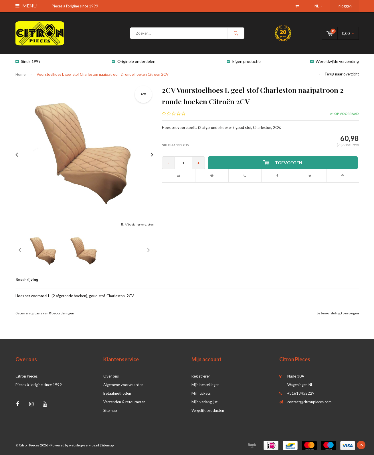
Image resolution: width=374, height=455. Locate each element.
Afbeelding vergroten (139, 224)
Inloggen (344, 6)
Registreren (201, 376)
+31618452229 (300, 393)
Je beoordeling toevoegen (338, 313)
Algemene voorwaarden (123, 384)
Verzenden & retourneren (124, 402)
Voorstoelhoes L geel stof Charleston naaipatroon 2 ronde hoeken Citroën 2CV (103, 74)
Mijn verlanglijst (204, 402)
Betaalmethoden (117, 393)
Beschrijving (26, 279)
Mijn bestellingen (205, 384)
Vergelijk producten (207, 410)
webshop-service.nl (84, 445)
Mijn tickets (201, 393)
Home (20, 74)
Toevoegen (282, 162)
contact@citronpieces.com (309, 402)
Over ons (111, 376)
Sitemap (110, 410)
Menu (26, 5)
